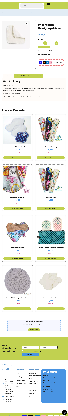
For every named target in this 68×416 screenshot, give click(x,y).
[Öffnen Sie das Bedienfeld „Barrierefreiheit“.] (64, 412)
